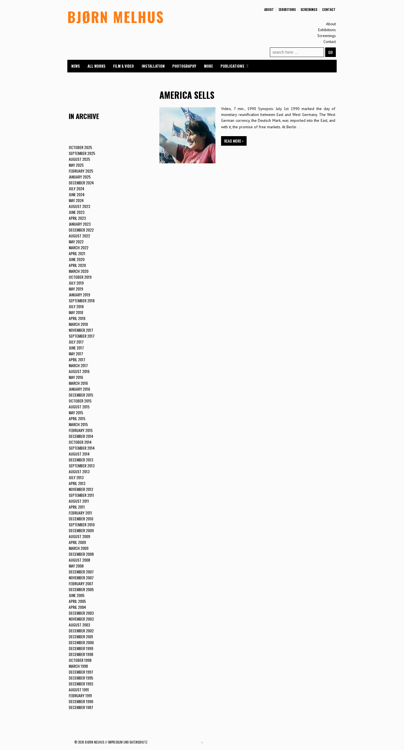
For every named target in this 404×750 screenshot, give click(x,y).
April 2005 (77, 601)
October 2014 (80, 442)
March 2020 (78, 271)
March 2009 (78, 548)
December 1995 (81, 678)
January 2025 (80, 177)
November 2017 (81, 330)
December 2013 (81, 460)
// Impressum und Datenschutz (126, 742)
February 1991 (80, 695)
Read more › (234, 141)
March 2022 (78, 247)
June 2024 (76, 194)
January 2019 (79, 295)
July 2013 (76, 477)
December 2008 (81, 554)
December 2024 (81, 183)
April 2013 (77, 483)
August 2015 (79, 407)
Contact (329, 9)
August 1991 (79, 689)
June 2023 (76, 212)
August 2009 (79, 536)
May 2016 (76, 377)
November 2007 (81, 577)
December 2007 (81, 572)
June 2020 (76, 259)
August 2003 (79, 625)
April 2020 (77, 265)
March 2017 (78, 365)
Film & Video (123, 66)
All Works (96, 66)
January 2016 (79, 389)
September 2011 (81, 495)
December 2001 (81, 636)
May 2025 (76, 165)
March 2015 (78, 424)
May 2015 (76, 412)
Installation (153, 66)
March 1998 (78, 666)
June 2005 (76, 595)
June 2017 (76, 348)
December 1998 (81, 654)
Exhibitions (287, 9)
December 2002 (81, 631)
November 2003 (81, 619)
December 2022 (81, 230)
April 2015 (77, 418)
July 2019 (76, 283)
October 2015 (80, 401)
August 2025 (79, 159)
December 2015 (81, 395)
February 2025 (81, 171)
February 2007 (81, 583)
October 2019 (80, 277)
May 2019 (76, 289)
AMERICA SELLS (186, 94)
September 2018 (82, 300)
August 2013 (79, 471)
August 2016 (79, 371)
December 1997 (81, 672)
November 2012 (81, 489)
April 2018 (77, 318)
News (75, 66)
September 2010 (82, 524)
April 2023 (77, 218)
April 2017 (77, 359)
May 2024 (76, 200)
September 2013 (82, 465)
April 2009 (77, 542)
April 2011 (77, 507)
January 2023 (80, 224)
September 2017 (82, 336)
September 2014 (82, 448)
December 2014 (81, 436)
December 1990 (81, 701)
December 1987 (81, 707)
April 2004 (77, 607)
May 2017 (76, 353)
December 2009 (81, 530)
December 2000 (81, 642)
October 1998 (80, 660)
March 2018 (78, 324)
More (208, 66)
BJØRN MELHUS (115, 16)
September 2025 (82, 153)
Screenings (308, 9)
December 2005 (81, 589)
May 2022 (76, 241)
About (269, 9)
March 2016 (78, 383)
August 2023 (79, 206)
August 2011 (79, 501)
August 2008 (79, 560)
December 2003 (81, 613)
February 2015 (81, 430)
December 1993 (81, 684)
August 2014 (79, 454)
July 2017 (76, 342)
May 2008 (76, 566)
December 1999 (81, 648)
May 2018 (76, 312)
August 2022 (79, 236)
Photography (184, 66)
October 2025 (80, 147)
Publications (232, 66)
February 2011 (80, 513)
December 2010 (81, 519)
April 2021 (77, 253)
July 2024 (76, 188)
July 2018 (76, 306)
